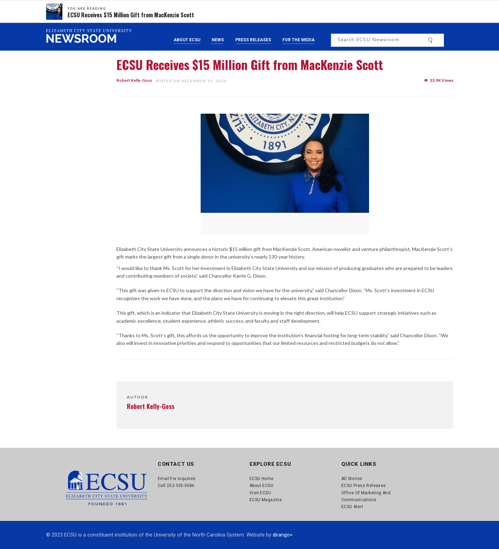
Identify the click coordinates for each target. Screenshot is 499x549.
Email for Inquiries (177, 478)
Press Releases (253, 39)
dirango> (282, 535)
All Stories (351, 478)
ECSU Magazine (266, 499)
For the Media (298, 39)
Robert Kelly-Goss (134, 80)
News (218, 39)
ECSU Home (262, 478)
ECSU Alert (352, 506)
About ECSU (187, 39)
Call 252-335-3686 (176, 485)
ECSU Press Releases (363, 485)
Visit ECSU (260, 492)
